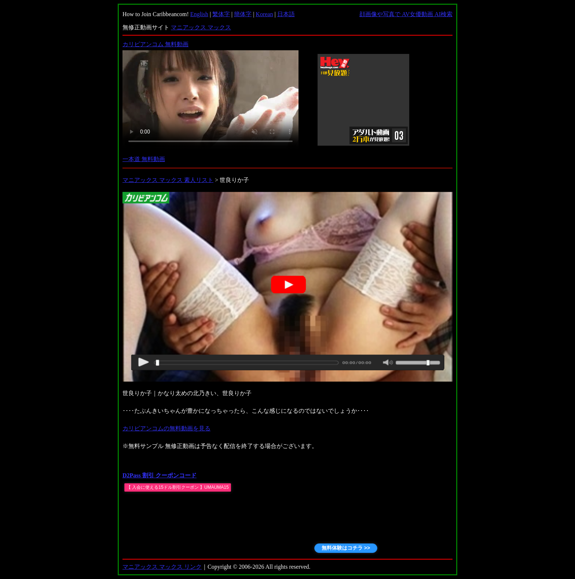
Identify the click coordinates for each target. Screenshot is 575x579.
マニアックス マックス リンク (162, 567)
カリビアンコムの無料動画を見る (166, 428)
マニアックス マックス (201, 27)
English (199, 14)
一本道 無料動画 (143, 159)
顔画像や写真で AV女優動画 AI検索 (406, 14)
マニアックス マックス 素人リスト (167, 180)
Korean (264, 14)
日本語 (286, 14)
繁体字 (221, 14)
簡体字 (243, 14)
